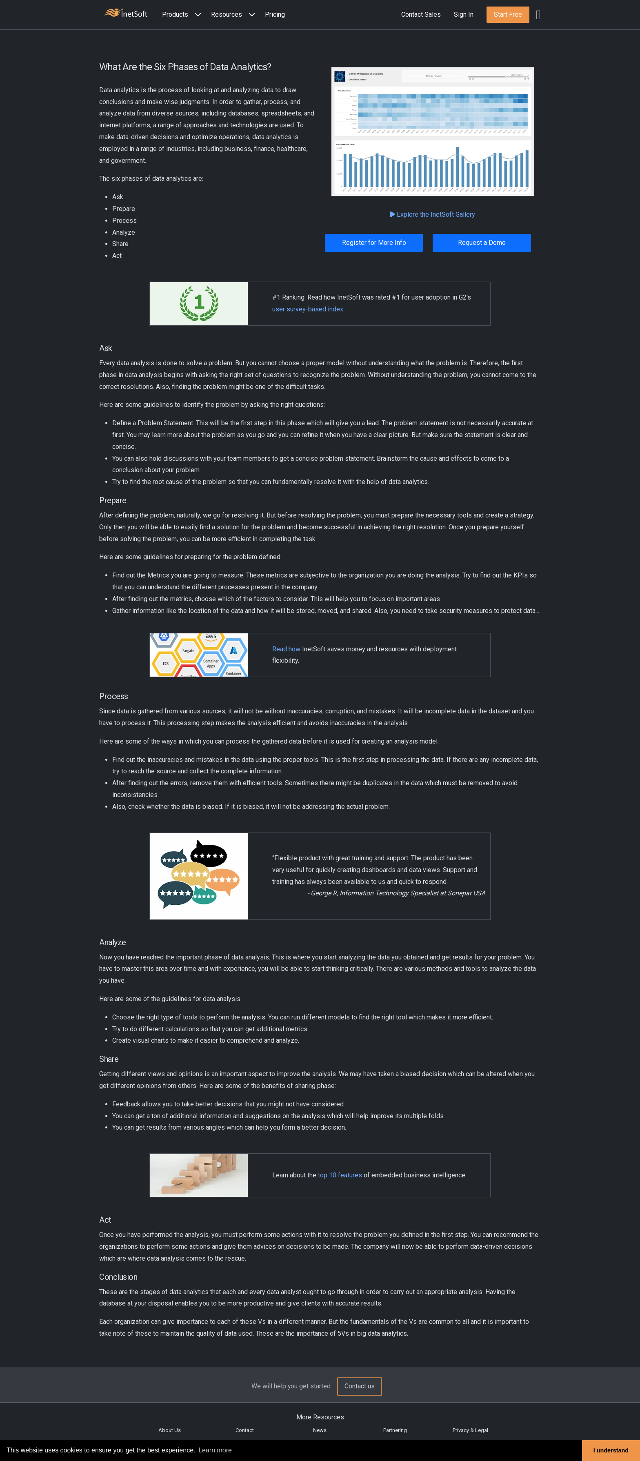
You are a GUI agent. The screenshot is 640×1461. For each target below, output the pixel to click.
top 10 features (340, 1175)
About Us (169, 1430)
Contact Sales (421, 14)
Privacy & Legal (470, 1430)
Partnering (395, 1430)
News (320, 1430)
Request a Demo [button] (482, 242)
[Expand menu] (196, 15)
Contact (245, 1430)
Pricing (275, 14)
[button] (183, 14)
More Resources (320, 1417)
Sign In (463, 14)
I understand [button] (611, 1450)
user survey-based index (307, 309)
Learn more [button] (215, 1450)
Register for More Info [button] (374, 242)
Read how (286, 649)
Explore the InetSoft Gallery (432, 214)
